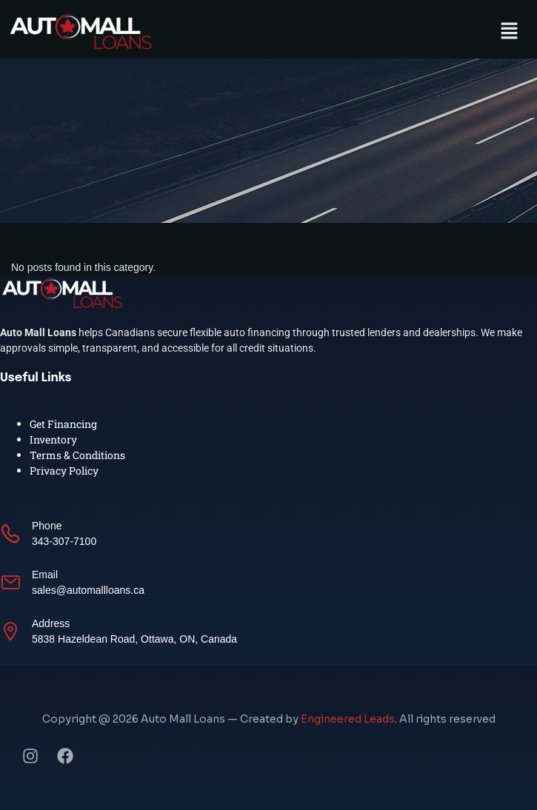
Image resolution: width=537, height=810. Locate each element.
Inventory (53, 439)
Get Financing (63, 424)
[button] (509, 31)
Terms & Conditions (77, 455)
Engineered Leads (348, 719)
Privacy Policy (64, 470)
